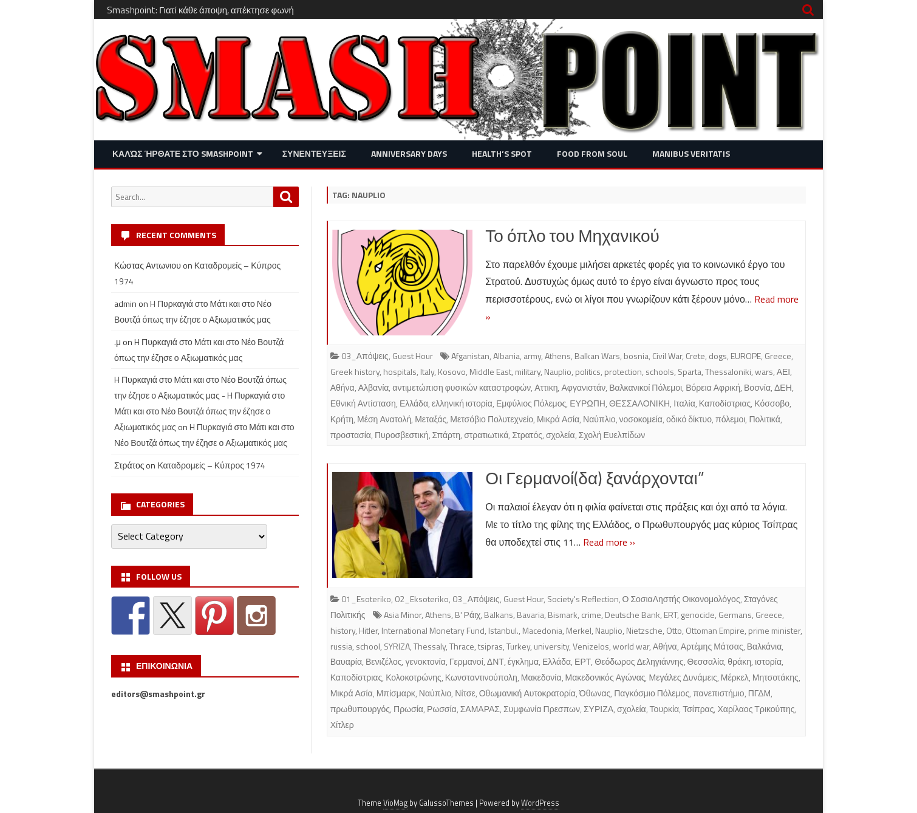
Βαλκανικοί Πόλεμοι (645, 387)
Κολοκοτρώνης (413, 677)
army (532, 355)
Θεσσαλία (705, 661)
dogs (718, 355)
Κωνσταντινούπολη (481, 677)
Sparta (689, 371)
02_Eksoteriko (422, 598)
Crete (695, 355)
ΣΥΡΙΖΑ (598, 708)
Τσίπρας (698, 708)
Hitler (368, 630)
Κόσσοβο (771, 403)
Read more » (609, 542)
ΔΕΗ (783, 387)
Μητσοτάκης (775, 677)
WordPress (540, 803)
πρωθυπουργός (360, 708)
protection (623, 371)
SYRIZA (397, 646)
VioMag (395, 803)
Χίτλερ (342, 724)
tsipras (490, 646)
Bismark (563, 614)
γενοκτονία (425, 661)
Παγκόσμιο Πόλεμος (651, 693)
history (342, 630)
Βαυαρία (346, 661)
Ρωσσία (442, 708)
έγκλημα (523, 661)
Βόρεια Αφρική (713, 387)
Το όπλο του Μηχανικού (572, 235)
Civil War (667, 355)
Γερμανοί (466, 661)
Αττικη (545, 387)
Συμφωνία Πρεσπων (541, 708)
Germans (735, 614)
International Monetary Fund (433, 630)
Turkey (518, 646)
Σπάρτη (446, 434)
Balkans (498, 614)
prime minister (774, 630)
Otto (674, 630)
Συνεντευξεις (314, 153)
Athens (558, 355)
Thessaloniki (728, 371)
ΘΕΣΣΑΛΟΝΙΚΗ (639, 403)
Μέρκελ (735, 677)
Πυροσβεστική (402, 434)
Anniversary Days (409, 153)
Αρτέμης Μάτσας (712, 646)
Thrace (461, 646)
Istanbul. (503, 630)
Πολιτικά (764, 419)
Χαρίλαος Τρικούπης (755, 708)
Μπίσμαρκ (396, 693)
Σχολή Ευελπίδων (612, 434)
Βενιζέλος (383, 661)
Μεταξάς (430, 419)
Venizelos (591, 646)
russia (341, 646)
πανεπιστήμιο (719, 693)
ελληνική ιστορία (462, 403)
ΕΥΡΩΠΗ (587, 403)
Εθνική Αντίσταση (363, 403)
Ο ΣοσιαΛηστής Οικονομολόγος (681, 598)
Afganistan (470, 355)
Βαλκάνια (764, 646)
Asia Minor (402, 614)
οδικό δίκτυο (689, 419)
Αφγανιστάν (583, 387)
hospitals (400, 371)
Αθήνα (342, 387)
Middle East (490, 371)
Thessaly (430, 646)
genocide (698, 614)
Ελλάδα (414, 403)
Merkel (578, 630)
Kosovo (452, 371)
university (551, 646)
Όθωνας (594, 693)
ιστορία (768, 661)
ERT (670, 614)
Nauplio (557, 371)
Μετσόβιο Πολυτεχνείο (491, 419)
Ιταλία (684, 403)
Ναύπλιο (599, 419)
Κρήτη (341, 419)
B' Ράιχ (468, 614)
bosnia (636, 355)
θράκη (739, 661)
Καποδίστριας (725, 403)
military (527, 371)
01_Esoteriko (366, 598)
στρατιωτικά (486, 434)
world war (631, 646)
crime (591, 614)
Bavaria (530, 614)
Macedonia (542, 630)
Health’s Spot (502, 153)
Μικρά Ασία (558, 419)
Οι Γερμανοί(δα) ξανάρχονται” (594, 478)
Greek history (355, 371)
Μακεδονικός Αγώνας (605, 677)
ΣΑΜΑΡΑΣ (480, 708)
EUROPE (746, 355)
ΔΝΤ (495, 661)
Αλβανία (373, 387)
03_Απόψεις (365, 355)
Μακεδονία (541, 677)
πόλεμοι (730, 419)
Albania (506, 355)
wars (764, 371)
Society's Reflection (583, 598)
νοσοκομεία (641, 419)
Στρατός (527, 434)
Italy (427, 371)
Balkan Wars (597, 355)
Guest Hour (412, 355)
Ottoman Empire (715, 630)
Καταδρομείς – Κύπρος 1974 (211, 465)
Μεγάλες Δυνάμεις (683, 677)
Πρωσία (408, 708)
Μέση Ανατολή (384, 419)
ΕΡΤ (582, 661)
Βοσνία (757, 387)
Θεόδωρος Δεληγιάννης (639, 661)
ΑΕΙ (784, 371)
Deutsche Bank (632, 614)
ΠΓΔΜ (759, 693)
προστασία (350, 434)
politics (588, 371)
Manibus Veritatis (691, 153)
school (368, 646)
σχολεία (560, 434)
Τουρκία (665, 708)
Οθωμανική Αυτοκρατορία (527, 693)
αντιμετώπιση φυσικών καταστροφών (461, 387)
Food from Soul (592, 153)
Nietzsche (644, 630)
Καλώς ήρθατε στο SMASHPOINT (182, 153)
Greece (778, 355)
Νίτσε (465, 693)
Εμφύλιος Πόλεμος (531, 403)
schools (660, 371)
